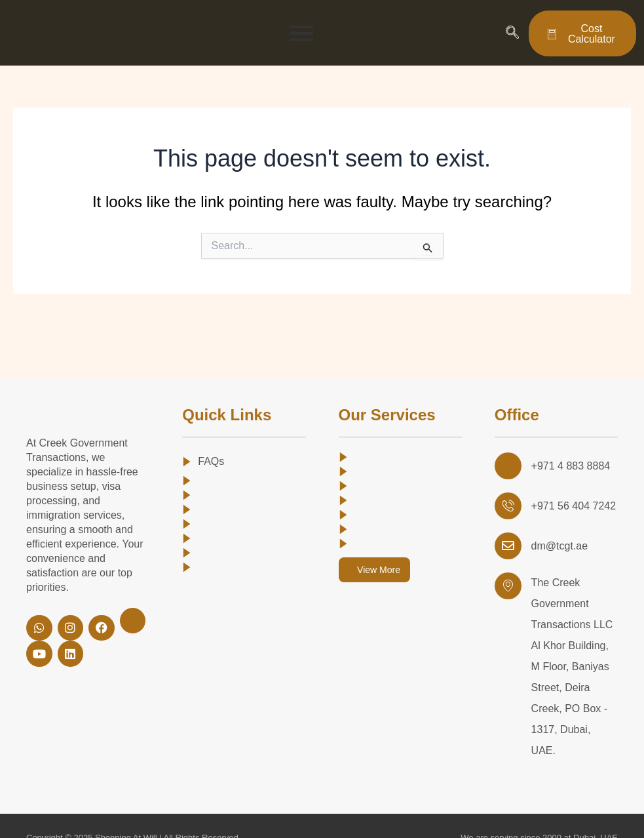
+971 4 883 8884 (569, 465)
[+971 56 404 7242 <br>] (508, 505)
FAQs (211, 461)
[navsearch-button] (512, 33)
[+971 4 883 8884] (508, 465)
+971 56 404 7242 (572, 504)
